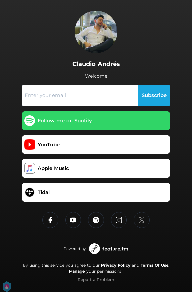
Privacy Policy (115, 265)
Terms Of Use (154, 265)
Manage (77, 271)
